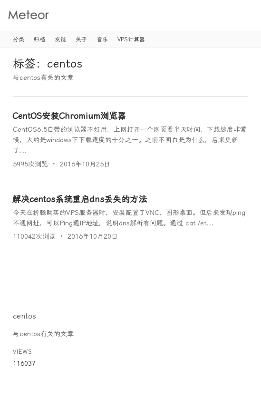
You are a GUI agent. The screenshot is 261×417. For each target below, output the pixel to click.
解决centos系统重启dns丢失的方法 (79, 199)
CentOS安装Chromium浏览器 (69, 116)
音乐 (102, 39)
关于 (81, 39)
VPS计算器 (131, 39)
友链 (60, 39)
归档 (39, 39)
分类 (18, 39)
